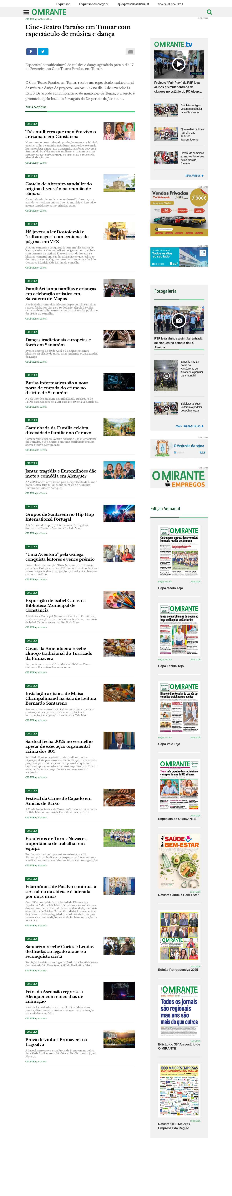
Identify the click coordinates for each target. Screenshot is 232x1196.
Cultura (30, 19)
